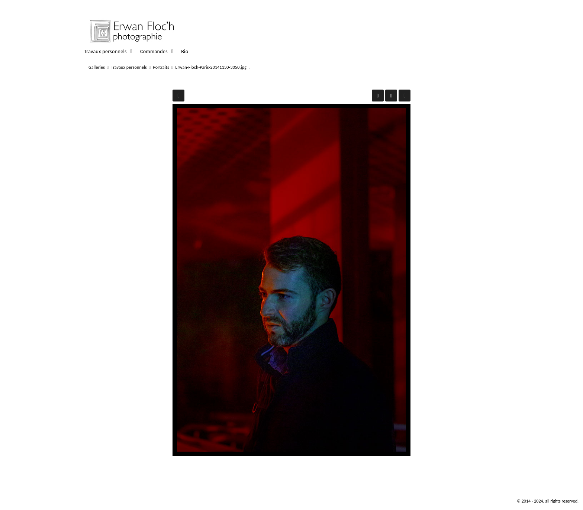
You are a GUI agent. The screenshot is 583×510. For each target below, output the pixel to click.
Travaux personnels (105, 51)
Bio (184, 51)
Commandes (154, 51)
